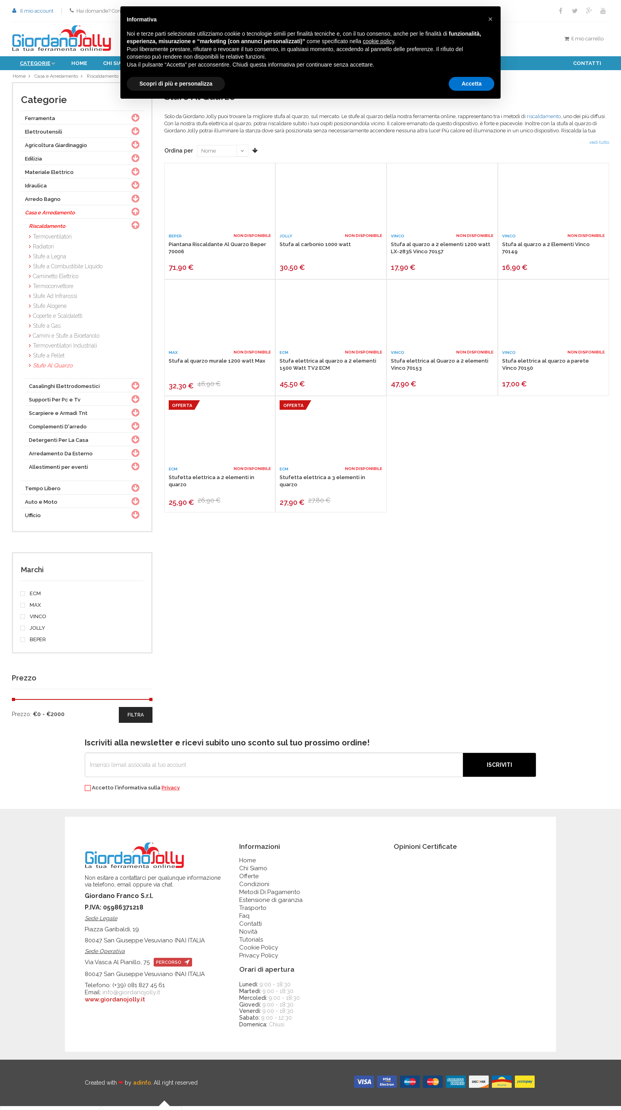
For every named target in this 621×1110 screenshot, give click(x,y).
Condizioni (254, 888)
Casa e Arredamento (58, 78)
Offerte (249, 880)
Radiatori (43, 250)
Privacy (171, 792)
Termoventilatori (52, 240)
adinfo (142, 1086)
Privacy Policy (258, 959)
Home (79, 63)
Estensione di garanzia (271, 903)
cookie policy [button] (378, 41)
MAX (31, 609)
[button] (490, 19)
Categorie (35, 63)
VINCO (33, 620)
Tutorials (251, 943)
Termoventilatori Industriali (65, 349)
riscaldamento (544, 120)
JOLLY (33, 632)
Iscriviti (499, 769)
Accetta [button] (471, 83)
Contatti (587, 63)
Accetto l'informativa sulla (132, 792)
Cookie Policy (258, 951)
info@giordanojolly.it (131, 996)
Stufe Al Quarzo (52, 369)
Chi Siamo (253, 872)
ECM (31, 597)
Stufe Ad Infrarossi (55, 300)
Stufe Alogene (50, 310)
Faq (244, 919)
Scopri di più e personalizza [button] (175, 83)
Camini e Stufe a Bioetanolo (66, 339)
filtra (136, 719)
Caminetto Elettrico (55, 280)
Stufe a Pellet (49, 359)
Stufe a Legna (49, 260)
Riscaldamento (107, 78)
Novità (248, 935)
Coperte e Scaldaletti (57, 320)
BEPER (33, 643)
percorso (173, 966)
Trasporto (253, 911)
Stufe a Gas (47, 330)
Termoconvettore (53, 290)
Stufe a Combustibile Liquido (68, 270)
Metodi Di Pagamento (269, 896)
